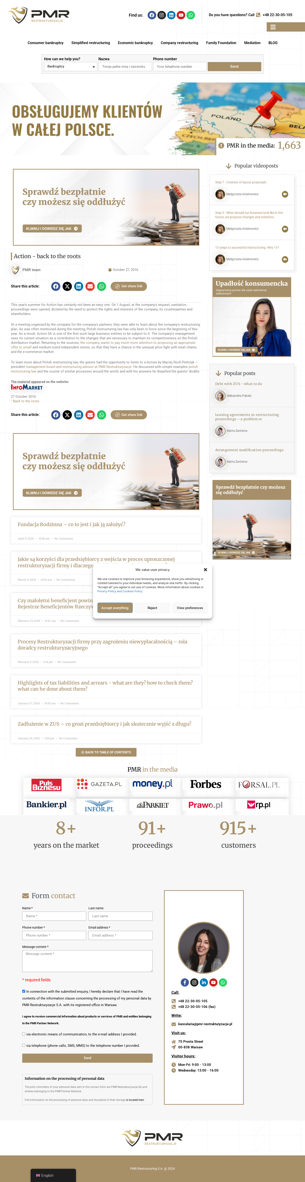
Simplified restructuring (90, 43)
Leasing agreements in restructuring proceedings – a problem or (247, 417)
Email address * (99, 927)
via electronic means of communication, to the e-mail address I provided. (81, 1034)
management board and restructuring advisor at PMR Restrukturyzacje (79, 367)
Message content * (35, 947)
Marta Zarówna (237, 431)
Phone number (165, 59)
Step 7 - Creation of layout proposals (240, 182)
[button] (205, 569)
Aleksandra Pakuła (239, 396)
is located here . (135, 1100)
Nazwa (104, 59)
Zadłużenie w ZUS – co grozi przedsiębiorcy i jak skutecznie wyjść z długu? (104, 724)
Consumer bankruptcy (45, 43)
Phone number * (33, 927)
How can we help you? (62, 59)
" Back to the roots (25, 401)
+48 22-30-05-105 (277, 15)
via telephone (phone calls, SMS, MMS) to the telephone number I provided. (83, 1046)
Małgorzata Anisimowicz (242, 194)
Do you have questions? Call (231, 15)
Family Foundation (221, 43)
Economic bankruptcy (135, 43)
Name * (27, 908)
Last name (95, 908)
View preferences (190, 608)
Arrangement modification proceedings (249, 450)
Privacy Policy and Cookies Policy (120, 591)
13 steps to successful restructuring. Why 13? (247, 248)
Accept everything (115, 608)
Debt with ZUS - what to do (238, 384)
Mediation (252, 43)
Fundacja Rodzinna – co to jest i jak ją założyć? (71, 524)
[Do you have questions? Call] (258, 15)
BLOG (273, 43)
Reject (152, 608)
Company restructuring (179, 43)
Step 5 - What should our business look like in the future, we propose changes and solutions (249, 215)
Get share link (128, 286)
